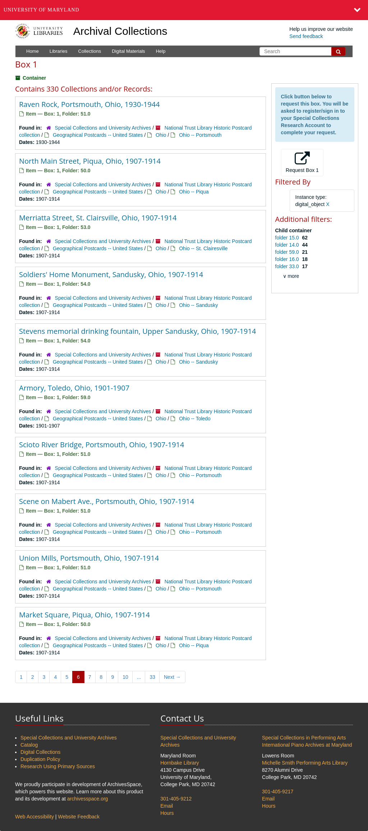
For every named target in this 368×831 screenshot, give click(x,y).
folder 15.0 (287, 238)
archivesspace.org (87, 799)
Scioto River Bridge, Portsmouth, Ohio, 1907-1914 (101, 444)
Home (32, 51)
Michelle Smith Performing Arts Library (305, 763)
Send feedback (306, 36)
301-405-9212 (176, 799)
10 (125, 677)
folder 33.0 (287, 266)
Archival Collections (120, 31)
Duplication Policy (40, 759)
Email (166, 806)
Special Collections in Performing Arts (304, 738)
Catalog (29, 745)
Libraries (59, 51)
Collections (89, 51)
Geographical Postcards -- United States (98, 135)
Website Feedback (79, 817)
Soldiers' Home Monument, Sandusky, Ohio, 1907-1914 (111, 274)
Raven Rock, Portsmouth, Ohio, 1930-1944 (89, 104)
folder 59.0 (287, 252)
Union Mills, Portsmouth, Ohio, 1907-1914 (89, 558)
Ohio (161, 135)
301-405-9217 (277, 791)
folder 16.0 (287, 259)
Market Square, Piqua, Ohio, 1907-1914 (84, 615)
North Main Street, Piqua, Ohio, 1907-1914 (90, 161)
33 (152, 677)
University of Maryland (41, 10)
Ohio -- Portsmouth (200, 135)
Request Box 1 (302, 162)
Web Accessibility (34, 817)
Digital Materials (128, 51)
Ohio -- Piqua (193, 192)
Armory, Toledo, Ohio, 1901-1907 (74, 388)
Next (172, 677)
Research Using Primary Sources (57, 766)
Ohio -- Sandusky (198, 305)
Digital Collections (40, 752)
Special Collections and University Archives (103, 128)
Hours (167, 813)
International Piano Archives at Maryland (307, 745)
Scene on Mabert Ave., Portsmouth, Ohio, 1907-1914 (106, 501)
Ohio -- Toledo (195, 418)
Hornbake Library (179, 763)
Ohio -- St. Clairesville (203, 248)
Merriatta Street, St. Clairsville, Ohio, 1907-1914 (98, 218)
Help (161, 51)
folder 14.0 (287, 245)
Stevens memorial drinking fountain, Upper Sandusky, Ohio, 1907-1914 (137, 331)
